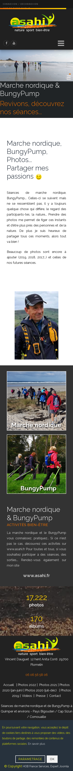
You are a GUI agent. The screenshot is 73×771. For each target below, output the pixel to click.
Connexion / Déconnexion (20, 4)
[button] (70, 74)
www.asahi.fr (16, 549)
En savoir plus (36, 743)
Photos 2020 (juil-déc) (41, 690)
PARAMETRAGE (30, 759)
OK (52, 759)
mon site (13, 565)
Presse (40, 696)
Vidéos (27, 696)
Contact (55, 696)
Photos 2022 (27, 685)
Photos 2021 (48, 685)
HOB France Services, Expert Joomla (45, 766)
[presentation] (67, 66)
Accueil (8, 685)
